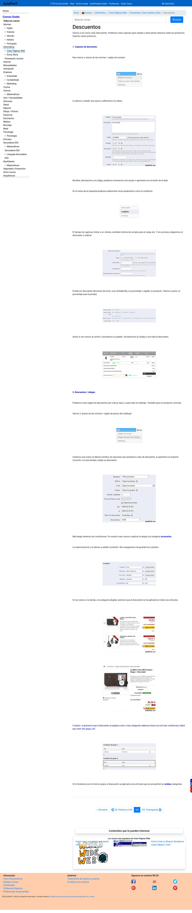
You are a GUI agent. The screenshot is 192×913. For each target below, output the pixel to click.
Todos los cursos (11, 21)
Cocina (6, 87)
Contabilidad (13, 80)
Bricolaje (7, 125)
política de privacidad (71, 897)
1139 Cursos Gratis (59, 3)
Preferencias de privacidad (16, 891)
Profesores (114, 3)
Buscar (177, 19)
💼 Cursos (87, 12)
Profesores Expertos (13, 888)
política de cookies (87, 897)
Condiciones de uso (57, 897)
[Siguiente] (152, 810)
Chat (72, 3)
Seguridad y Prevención (14, 168)
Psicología (8, 132)
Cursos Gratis (11, 16)
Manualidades (10, 65)
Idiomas (7, 24)
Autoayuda (8, 68)
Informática (8, 47)
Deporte (7, 108)
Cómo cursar (82, 3)
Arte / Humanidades (13, 98)
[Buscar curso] (119, 19)
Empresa (7, 72)
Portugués (12, 43)
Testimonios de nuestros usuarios (83, 878)
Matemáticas (13, 94)
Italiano (10, 39)
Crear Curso (126, 3)
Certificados (9, 885)
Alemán (10, 36)
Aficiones (7, 101)
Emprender (12, 76)
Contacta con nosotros (78, 882)
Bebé (5, 128)
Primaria (7, 139)
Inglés (10, 28)
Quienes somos (10, 882)
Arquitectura (9, 175)
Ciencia (6, 90)
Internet (7, 62)
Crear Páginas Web (16, 51)
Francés (10, 32)
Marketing (11, 83)
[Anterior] (121, 810)
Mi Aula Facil (168, 3)
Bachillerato (9, 161)
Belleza (6, 121)
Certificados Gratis (98, 3)
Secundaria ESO (10, 142)
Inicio (6, 10)
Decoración (8, 118)
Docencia (7, 115)
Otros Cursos (9, 172)
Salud (6, 104)
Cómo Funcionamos (12, 878)
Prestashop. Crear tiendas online (145, 12)
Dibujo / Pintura (10, 111)
